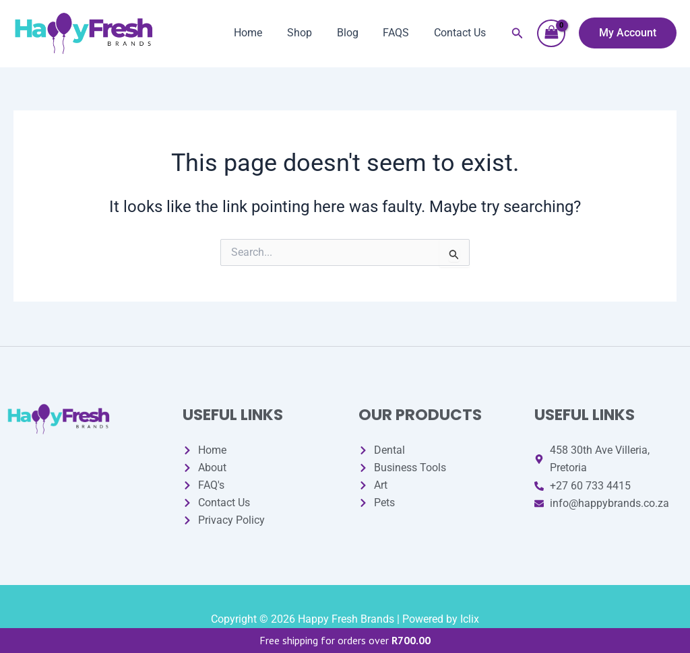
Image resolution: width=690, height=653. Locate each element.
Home (262, 32)
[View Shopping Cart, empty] (551, 33)
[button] (517, 33)
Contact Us (461, 32)
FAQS (400, 32)
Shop (310, 32)
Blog (355, 32)
